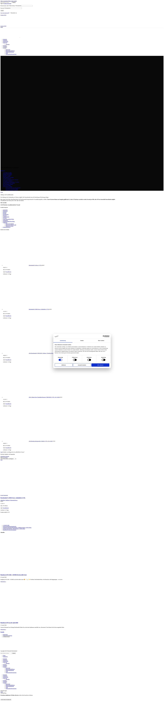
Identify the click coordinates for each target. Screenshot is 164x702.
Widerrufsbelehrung (10, 51)
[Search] (6, 2)
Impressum (8, 49)
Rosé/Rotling (5, 214)
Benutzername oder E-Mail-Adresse (11, 5)
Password (5, 8)
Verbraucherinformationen (11, 54)
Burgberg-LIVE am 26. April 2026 (9, 622)
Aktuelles (8, 44)
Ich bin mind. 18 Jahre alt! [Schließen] (6, 699)
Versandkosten (8, 271)
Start (2, 452)
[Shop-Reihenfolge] (8, 458)
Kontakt (2, 632)
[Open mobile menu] (2, 27)
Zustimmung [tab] (63, 340)
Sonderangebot (6, 216)
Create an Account (7, 3)
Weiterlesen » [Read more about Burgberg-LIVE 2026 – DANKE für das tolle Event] (3, 581)
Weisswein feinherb (10, 223)
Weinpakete (5, 220)
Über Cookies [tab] (101, 340)
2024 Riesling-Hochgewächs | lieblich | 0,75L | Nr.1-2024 (41, 441)
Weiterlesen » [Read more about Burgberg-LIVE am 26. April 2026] (3, 629)
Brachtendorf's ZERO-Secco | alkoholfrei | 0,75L (39, 309)
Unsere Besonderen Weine (8, 219)
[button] (4, 495)
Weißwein (5, 222)
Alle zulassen (100, 365)
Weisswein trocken (9, 226)
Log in (2, 10)
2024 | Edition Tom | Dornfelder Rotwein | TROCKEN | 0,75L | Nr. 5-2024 (44, 397)
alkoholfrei (5, 210)
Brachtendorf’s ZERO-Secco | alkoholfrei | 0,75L (13, 498)
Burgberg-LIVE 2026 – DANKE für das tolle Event (14, 574)
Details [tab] (82, 340)
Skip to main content (12, 1)
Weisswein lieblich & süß (11, 224)
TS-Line (4, 218)
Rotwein (5, 215)
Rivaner (4, 213)
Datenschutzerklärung (10, 50)
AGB (7, 53)
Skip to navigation (4, 1)
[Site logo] (5, 24)
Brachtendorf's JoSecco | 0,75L (35, 265)
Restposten (5, 211)
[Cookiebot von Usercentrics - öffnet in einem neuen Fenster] (103, 336)
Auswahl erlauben (82, 365)
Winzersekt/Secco (6, 227)
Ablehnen (63, 365)
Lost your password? (5, 12)
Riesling (4, 212)
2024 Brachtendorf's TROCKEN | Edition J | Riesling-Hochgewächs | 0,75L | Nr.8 (46, 353)
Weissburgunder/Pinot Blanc (9, 221)
